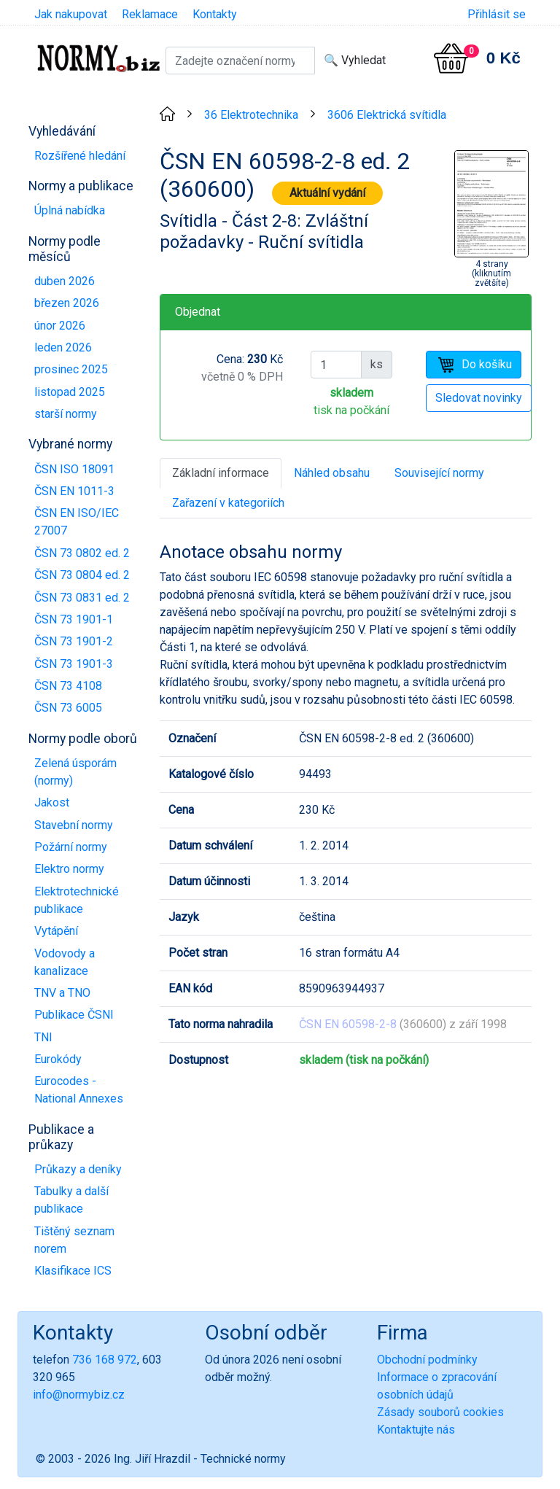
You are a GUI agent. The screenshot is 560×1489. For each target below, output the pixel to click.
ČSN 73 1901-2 (73, 641)
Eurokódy (58, 1059)
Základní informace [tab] (220, 473)
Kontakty (214, 14)
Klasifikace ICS (73, 1271)
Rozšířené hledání (79, 156)
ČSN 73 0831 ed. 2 (82, 597)
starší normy (65, 414)
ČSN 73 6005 (68, 708)
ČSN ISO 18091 (74, 469)
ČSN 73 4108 (68, 686)
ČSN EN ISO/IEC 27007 (76, 521)
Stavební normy (73, 825)
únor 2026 (59, 326)
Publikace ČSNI (74, 1015)
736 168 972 (104, 1359)
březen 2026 (66, 303)
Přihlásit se (496, 14)
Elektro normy (69, 869)
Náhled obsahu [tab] (332, 473)
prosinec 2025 (71, 369)
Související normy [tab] (439, 473)
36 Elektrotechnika (251, 115)
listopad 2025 (69, 392)
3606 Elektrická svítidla (386, 115)
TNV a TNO (62, 993)
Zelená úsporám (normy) (75, 772)
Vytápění (56, 931)
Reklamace (150, 14)
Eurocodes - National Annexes (78, 1089)
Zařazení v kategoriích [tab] (228, 503)
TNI (43, 1037)
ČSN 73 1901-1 (73, 619)
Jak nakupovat (70, 14)
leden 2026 (63, 347)
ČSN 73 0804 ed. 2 (82, 575)
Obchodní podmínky (427, 1359)
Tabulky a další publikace (71, 1200)
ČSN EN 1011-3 (74, 491)
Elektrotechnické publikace (76, 900)
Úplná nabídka (69, 210)
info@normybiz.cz (79, 1394)
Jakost (51, 802)
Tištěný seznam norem (74, 1240)
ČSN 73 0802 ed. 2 (82, 553)
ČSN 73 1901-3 (73, 664)
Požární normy (70, 847)
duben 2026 (64, 281)
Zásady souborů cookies (440, 1412)
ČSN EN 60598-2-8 (348, 1024)
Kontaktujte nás (416, 1429)
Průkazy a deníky (78, 1169)
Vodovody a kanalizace (64, 962)
